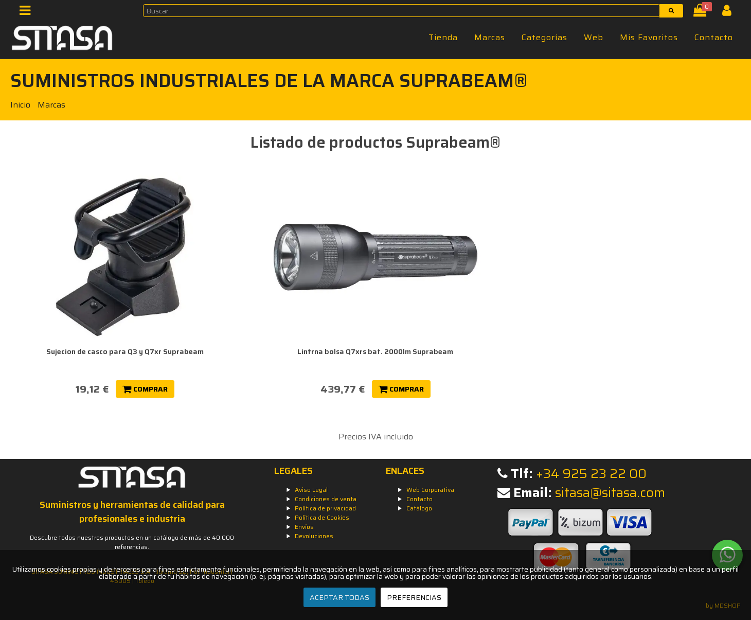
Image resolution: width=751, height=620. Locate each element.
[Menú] (28, 12)
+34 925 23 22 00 (591, 474)
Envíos (304, 527)
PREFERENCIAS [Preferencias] (414, 597)
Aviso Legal (311, 489)
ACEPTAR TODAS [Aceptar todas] (339, 597)
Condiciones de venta (325, 499)
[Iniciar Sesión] (731, 12)
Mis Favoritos (649, 37)
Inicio (20, 104)
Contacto (713, 37)
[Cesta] (702, 12)
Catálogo (419, 508)
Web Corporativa (430, 489)
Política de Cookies (322, 517)
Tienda (443, 37)
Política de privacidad (325, 508)
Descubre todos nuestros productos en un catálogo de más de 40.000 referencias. (132, 542)
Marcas (489, 37)
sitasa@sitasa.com (610, 493)
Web (593, 37)
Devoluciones (314, 536)
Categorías (544, 37)
